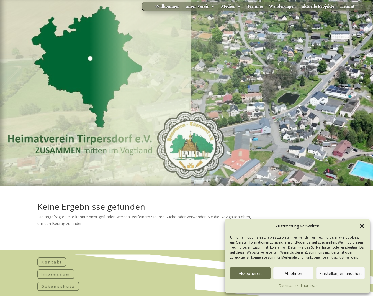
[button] (362, 226)
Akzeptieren (250, 273)
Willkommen (167, 6)
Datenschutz (288, 285)
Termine (255, 6)
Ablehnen (293, 273)
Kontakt (52, 261)
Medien (228, 6)
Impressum (310, 285)
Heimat (347, 6)
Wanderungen (282, 6)
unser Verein (197, 6)
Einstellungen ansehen (340, 273)
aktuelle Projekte (318, 6)
